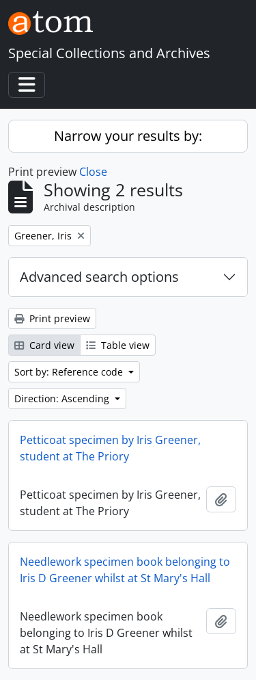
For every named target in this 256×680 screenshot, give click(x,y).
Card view (44, 345)
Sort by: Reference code (70, 371)
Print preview (52, 318)
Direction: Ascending (63, 398)
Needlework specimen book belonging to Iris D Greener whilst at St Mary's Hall (125, 570)
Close (93, 171)
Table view (118, 345)
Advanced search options (99, 276)
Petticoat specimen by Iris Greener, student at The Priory (110, 448)
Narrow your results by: (128, 136)
